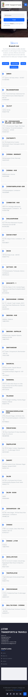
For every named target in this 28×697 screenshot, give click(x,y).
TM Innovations (18, 690)
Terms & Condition (7, 658)
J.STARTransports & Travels (14, 630)
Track (14, 20)
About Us (4, 655)
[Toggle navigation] (25, 4)
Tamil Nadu (15, 63)
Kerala (23, 63)
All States (5, 63)
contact (4, 661)
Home (4, 653)
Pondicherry (14, 67)
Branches (4, 663)
